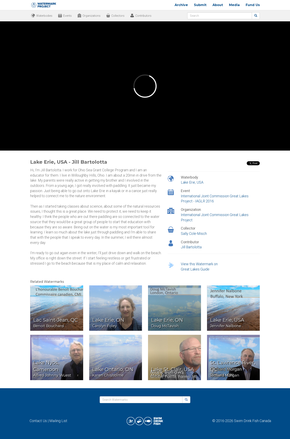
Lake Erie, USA (192, 182)
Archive (181, 5)
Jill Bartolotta (191, 247)
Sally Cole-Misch (194, 233)
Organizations (91, 15)
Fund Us (253, 5)
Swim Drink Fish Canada (252, 421)
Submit (200, 5)
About (217, 5)
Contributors (143, 15)
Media (234, 5)
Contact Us (38, 421)
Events (67, 15)
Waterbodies (44, 15)
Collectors (117, 15)
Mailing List (58, 421)
